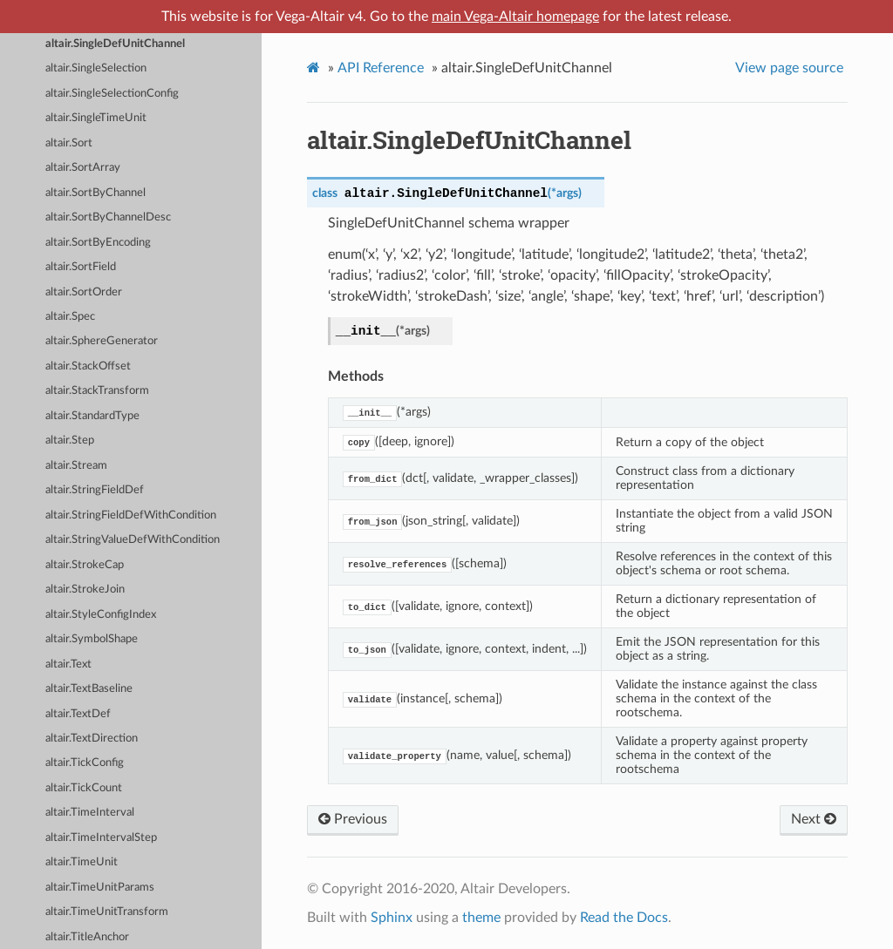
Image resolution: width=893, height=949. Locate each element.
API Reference (380, 68)
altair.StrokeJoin (85, 589)
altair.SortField (80, 267)
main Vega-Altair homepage (515, 17)
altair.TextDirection (91, 738)
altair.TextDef (78, 714)
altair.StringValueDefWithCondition (132, 540)
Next (813, 819)
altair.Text (68, 664)
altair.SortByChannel (95, 193)
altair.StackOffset (88, 366)
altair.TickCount (83, 788)
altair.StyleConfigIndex (100, 614)
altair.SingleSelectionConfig (112, 93)
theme (481, 918)
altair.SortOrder (83, 292)
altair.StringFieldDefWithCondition (130, 515)
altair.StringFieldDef (94, 490)
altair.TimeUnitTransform (106, 912)
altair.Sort (68, 143)
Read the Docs (624, 918)
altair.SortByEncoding (98, 242)
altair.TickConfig (84, 763)
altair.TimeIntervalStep (101, 838)
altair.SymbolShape (91, 639)
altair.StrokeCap (84, 565)
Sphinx (391, 918)
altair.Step (69, 440)
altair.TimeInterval (89, 812)
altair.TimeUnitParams (99, 887)
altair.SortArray (82, 167)
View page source (789, 68)
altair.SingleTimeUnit (96, 118)
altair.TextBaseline (89, 689)
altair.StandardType (92, 416)
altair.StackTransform (97, 391)
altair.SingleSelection (96, 68)
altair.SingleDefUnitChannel (115, 44)
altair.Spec (70, 316)
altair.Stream (76, 465)
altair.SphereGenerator (101, 341)
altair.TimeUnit (81, 862)
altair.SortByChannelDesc (108, 217)
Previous (352, 819)
